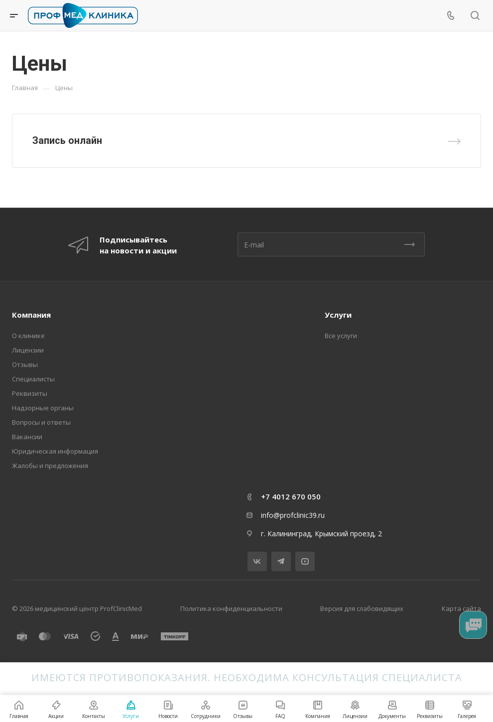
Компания (31, 315)
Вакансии (27, 436)
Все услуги (341, 335)
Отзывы (25, 364)
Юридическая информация (55, 451)
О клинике (28, 335)
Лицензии (28, 350)
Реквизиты (29, 393)
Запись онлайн (67, 140)
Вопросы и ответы (41, 422)
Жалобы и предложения (50, 465)
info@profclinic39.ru (293, 515)
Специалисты (33, 378)
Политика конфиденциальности (231, 608)
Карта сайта (461, 608)
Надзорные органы (43, 407)
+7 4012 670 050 (291, 496)
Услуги (338, 315)
